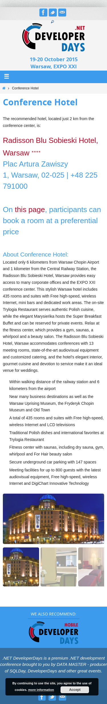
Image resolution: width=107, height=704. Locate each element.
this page (30, 209)
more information (41, 689)
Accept (74, 690)
